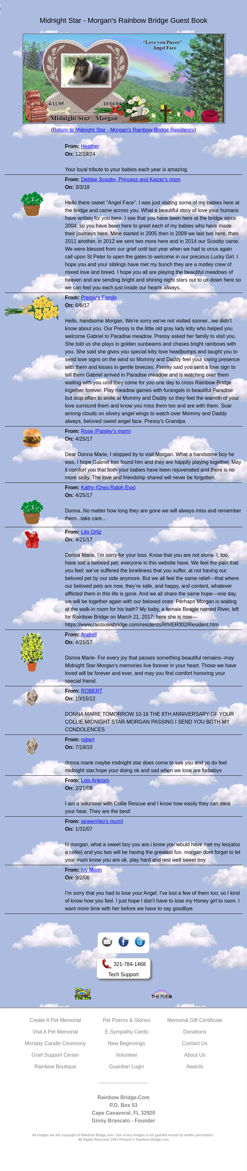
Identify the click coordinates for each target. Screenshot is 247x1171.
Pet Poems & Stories (127, 1020)
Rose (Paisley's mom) (106, 431)
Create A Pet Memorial (55, 1020)
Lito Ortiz (91, 532)
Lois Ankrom (95, 780)
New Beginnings (126, 1043)
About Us (195, 1055)
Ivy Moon (91, 870)
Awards (194, 1066)
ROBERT (91, 691)
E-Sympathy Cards (126, 1032)
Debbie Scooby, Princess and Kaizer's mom (131, 179)
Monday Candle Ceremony (55, 1043)
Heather (90, 146)
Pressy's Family (99, 297)
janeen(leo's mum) (102, 821)
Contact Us (194, 1043)
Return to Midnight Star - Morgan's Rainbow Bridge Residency (124, 130)
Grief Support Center (55, 1055)
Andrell (89, 634)
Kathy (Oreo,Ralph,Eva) (108, 487)
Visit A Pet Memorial (55, 1032)
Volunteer (127, 1055)
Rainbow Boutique (55, 1066)
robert (88, 739)
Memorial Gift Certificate (195, 1020)
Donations (194, 1032)
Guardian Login (126, 1066)
